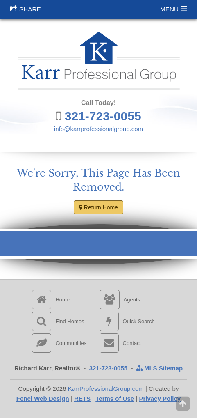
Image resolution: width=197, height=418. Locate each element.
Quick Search (127, 321)
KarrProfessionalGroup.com (106, 388)
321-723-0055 (103, 116)
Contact (120, 343)
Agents (120, 299)
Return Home (98, 207)
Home (51, 299)
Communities (59, 343)
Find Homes (58, 321)
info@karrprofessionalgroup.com (98, 128)
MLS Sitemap (159, 368)
